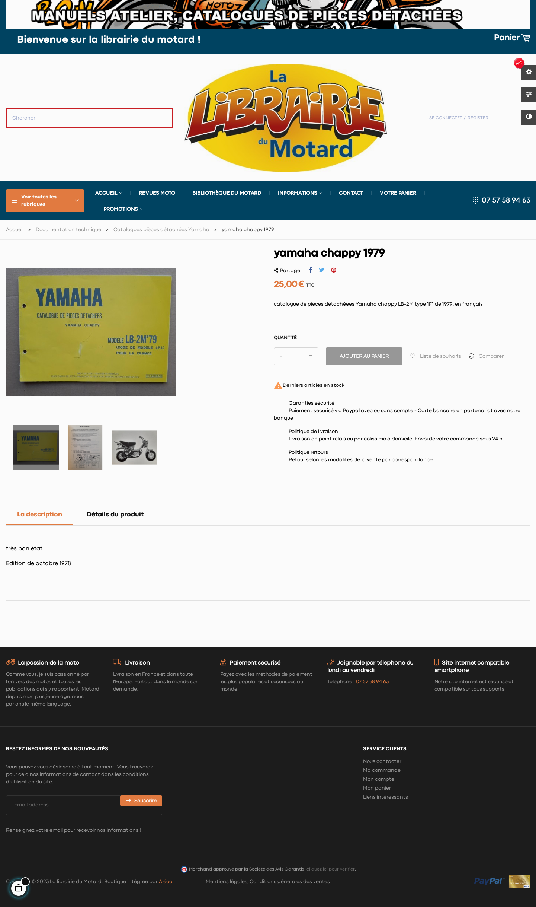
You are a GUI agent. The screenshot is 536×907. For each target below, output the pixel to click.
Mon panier (377, 788)
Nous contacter (382, 761)
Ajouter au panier (364, 356)
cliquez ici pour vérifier (330, 869)
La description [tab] (39, 515)
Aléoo (165, 881)
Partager (310, 270)
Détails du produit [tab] (115, 515)
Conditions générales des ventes (290, 881)
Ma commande (382, 770)
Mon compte (378, 779)
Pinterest (333, 270)
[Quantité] (296, 356)
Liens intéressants (385, 797)
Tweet (321, 270)
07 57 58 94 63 (506, 200)
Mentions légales (226, 881)
